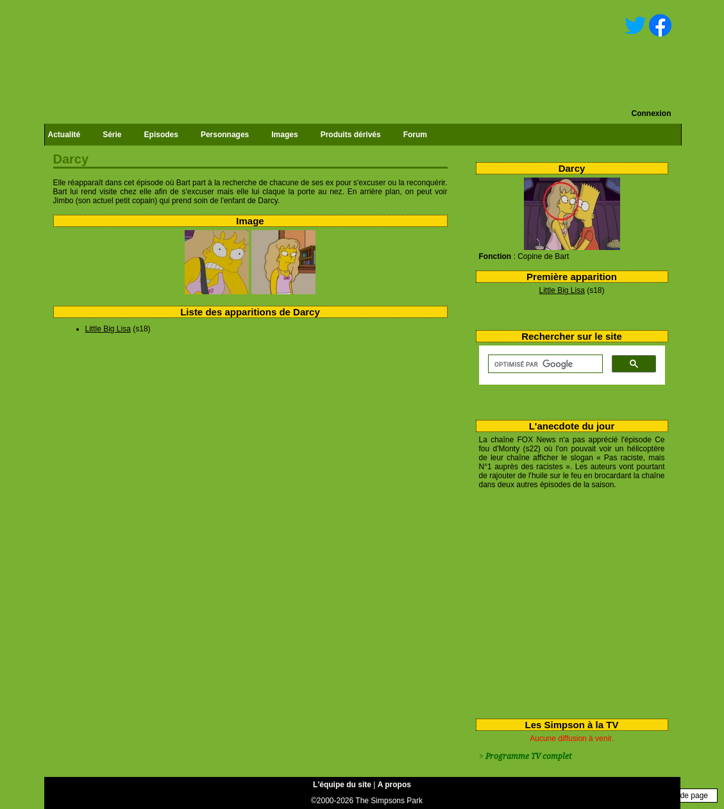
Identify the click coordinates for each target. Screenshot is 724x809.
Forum (415, 134)
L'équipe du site (342, 784)
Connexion (651, 113)
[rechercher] (544, 364)
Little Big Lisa (561, 290)
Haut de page (685, 795)
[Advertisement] (567, 601)
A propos (394, 784)
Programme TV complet (528, 756)
